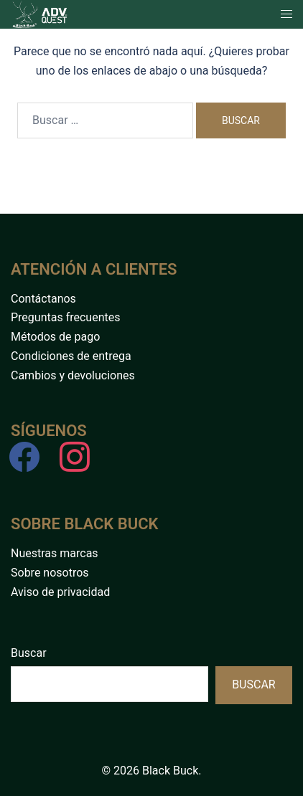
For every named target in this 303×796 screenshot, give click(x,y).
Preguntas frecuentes (65, 317)
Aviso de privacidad (60, 592)
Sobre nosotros (50, 572)
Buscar (29, 653)
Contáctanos (43, 298)
